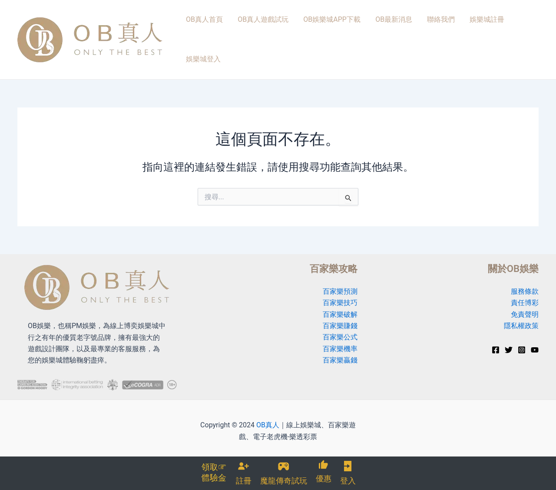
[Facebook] (496, 334)
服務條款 (525, 275)
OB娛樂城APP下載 (325, 31)
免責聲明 (525, 298)
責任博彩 (525, 286)
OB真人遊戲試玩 (259, 31)
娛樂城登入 (515, 31)
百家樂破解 (340, 298)
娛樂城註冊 (469, 31)
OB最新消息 (383, 31)
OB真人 (267, 409)
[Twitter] (509, 334)
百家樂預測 (340, 275)
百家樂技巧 (340, 286)
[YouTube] (535, 334)
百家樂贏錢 (340, 344)
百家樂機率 (340, 333)
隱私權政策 (521, 309)
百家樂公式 (340, 321)
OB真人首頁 (204, 31)
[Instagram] (522, 334)
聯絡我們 (427, 31)
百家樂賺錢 (340, 309)
